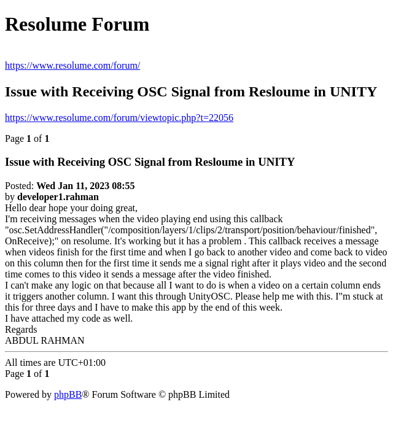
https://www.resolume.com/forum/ (72, 65)
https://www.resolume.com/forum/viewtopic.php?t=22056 (119, 117)
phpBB (68, 394)
